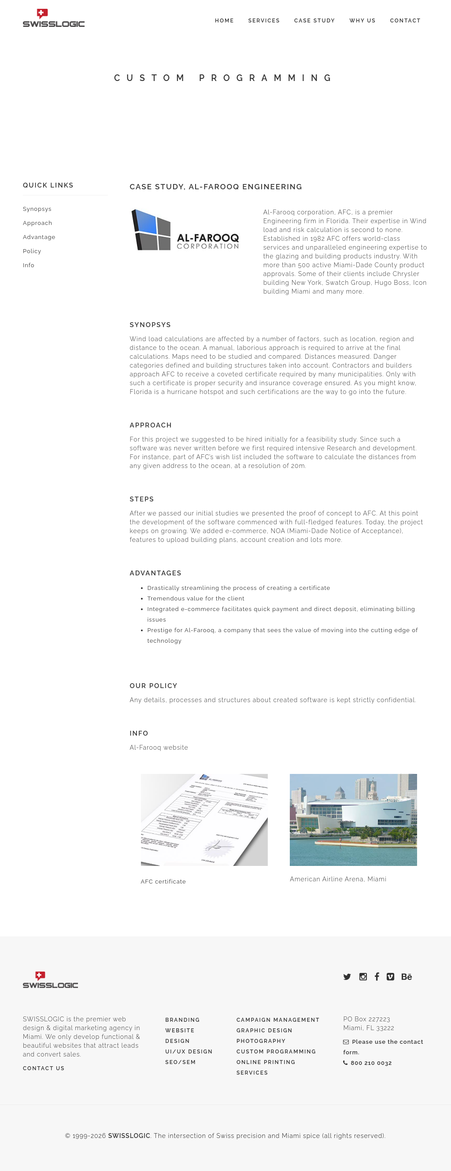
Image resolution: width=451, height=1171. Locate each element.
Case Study (314, 21)
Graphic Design (265, 1030)
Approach (37, 223)
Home (224, 21)
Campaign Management (278, 1020)
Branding (182, 1020)
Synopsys (37, 209)
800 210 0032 (367, 1063)
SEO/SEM (180, 1062)
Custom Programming (276, 1052)
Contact (405, 21)
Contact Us (44, 1068)
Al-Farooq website (159, 747)
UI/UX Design (189, 1052)
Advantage (39, 237)
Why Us (362, 21)
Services (264, 21)
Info (29, 265)
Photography (261, 1041)
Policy (32, 251)
